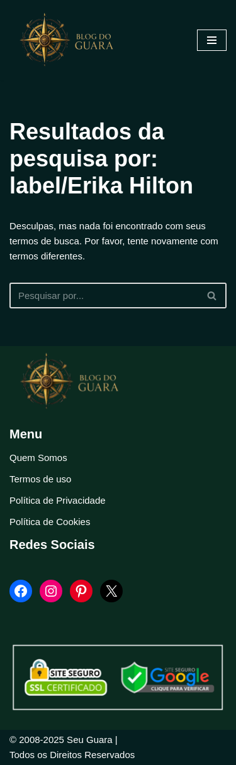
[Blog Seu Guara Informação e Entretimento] (72, 40)
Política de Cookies (49, 521)
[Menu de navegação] (212, 40)
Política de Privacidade (57, 500)
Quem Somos (38, 457)
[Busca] (103, 295)
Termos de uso (40, 479)
